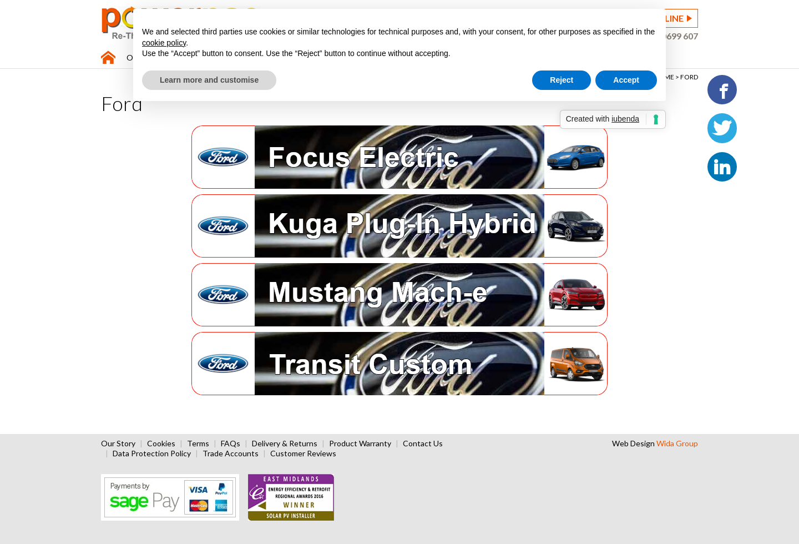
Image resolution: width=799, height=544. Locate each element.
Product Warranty (360, 443)
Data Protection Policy (152, 453)
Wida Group (677, 443)
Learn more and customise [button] (209, 79)
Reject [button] (561, 79)
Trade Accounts (231, 453)
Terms (198, 443)
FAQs (230, 443)
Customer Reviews (303, 453)
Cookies (161, 443)
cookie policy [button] (164, 42)
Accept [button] (626, 79)
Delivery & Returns (284, 443)
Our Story (118, 443)
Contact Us (423, 443)
